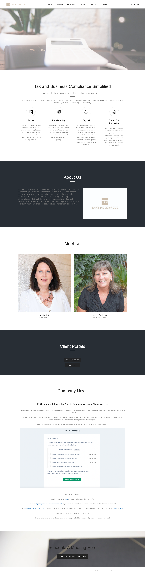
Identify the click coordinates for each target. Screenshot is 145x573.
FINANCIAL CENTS (72, 361)
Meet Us (82, 4)
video (66, 499)
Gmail (121, 508)
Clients (105, 4)
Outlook (114, 508)
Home (50, 4)
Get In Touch (94, 4)
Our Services (71, 4)
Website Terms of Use (23, 570)
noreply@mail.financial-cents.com (34, 508)
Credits (40, 570)
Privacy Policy (34, 570)
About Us (60, 4)
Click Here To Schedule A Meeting (72, 556)
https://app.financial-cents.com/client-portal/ (49, 504)
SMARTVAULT (72, 366)
